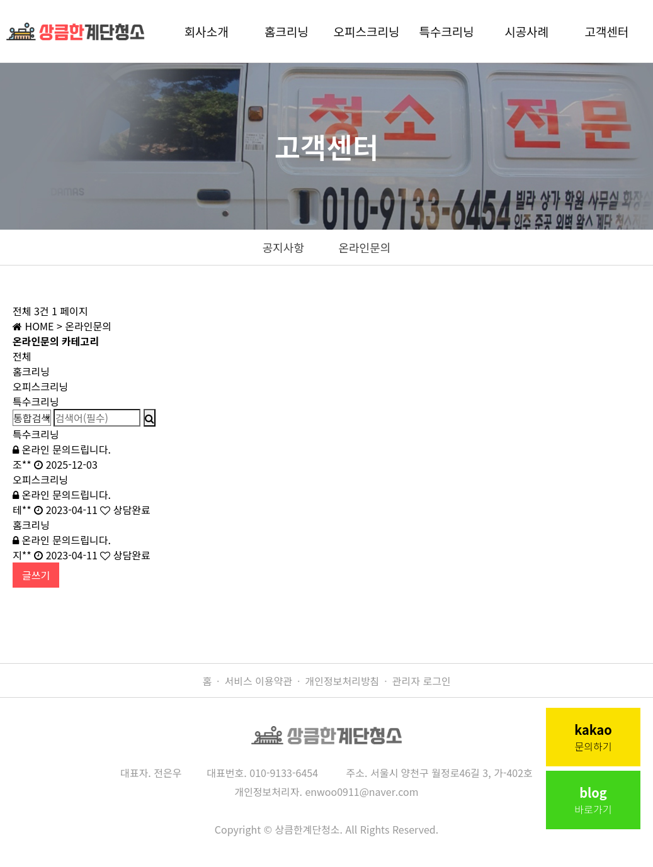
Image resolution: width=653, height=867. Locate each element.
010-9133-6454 (283, 772)
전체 (22, 356)
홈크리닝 (286, 31)
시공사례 (526, 31)
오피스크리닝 (367, 31)
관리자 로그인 (421, 680)
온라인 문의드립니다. (62, 449)
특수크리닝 (446, 31)
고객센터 (606, 31)
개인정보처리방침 (342, 680)
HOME (33, 325)
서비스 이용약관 (259, 680)
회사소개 (207, 31)
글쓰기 (36, 575)
